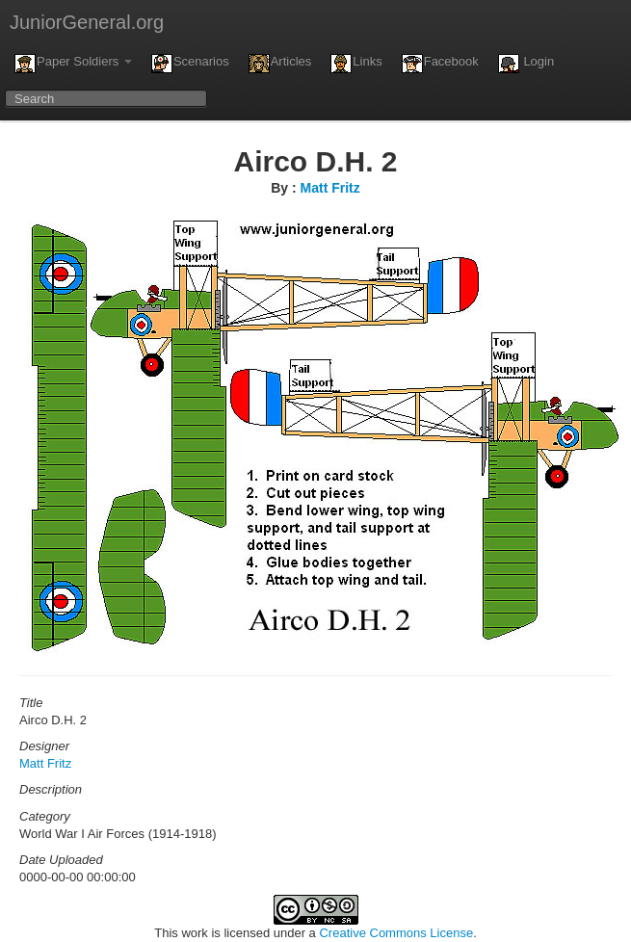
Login (526, 63)
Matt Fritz (330, 188)
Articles (280, 63)
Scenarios (190, 63)
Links (355, 63)
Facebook (440, 63)
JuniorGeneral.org (87, 22)
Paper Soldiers (73, 63)
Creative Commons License (396, 933)
